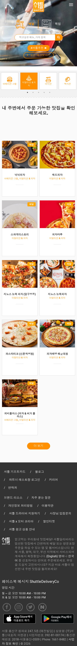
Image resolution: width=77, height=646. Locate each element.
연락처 (12, 487)
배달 (31, 24)
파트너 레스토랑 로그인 (24, 479)
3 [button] (38, 92)
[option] (9, 81)
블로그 (39, 472)
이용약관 (47, 505)
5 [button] (50, 92)
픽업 (58, 24)
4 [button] (44, 92)
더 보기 (38, 446)
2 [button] (33, 92)
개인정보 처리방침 (20, 505)
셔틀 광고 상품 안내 (22, 529)
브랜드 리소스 (13, 497)
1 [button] (27, 92)
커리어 (53, 479)
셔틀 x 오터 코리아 (21, 521)
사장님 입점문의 (60, 513)
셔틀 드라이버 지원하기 (24, 513)
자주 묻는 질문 (41, 497)
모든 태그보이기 (38, 55)
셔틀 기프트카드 (14, 472)
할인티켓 (49, 521)
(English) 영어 (55, 556)
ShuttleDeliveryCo (44, 581)
